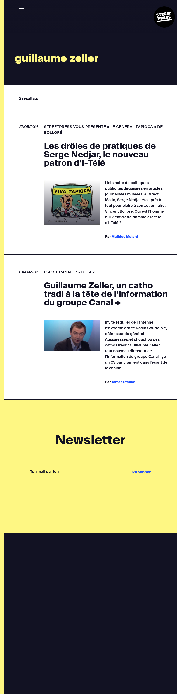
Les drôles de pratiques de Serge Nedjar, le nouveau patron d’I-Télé (100, 154)
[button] (21, 9)
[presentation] (90, 491)
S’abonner (140, 472)
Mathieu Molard (124, 237)
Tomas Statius (123, 382)
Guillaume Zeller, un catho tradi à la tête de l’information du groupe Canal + (106, 294)
